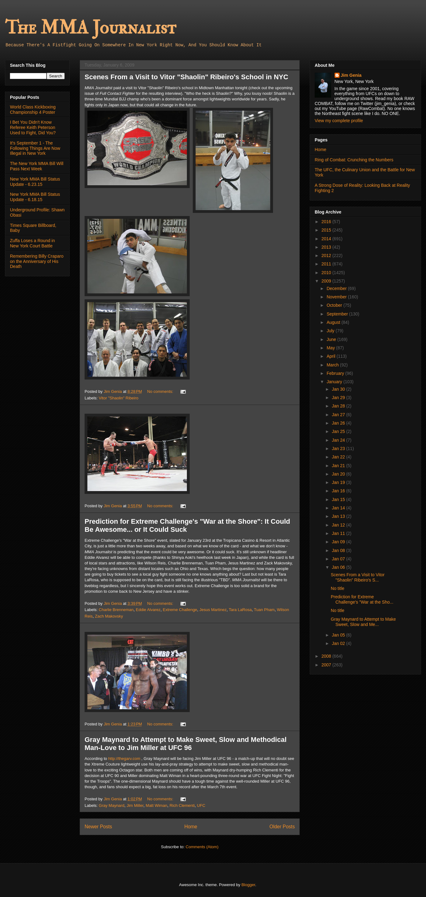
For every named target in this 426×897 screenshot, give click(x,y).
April (331, 356)
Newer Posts (98, 826)
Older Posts (282, 826)
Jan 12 (339, 524)
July (331, 330)
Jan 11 (339, 533)
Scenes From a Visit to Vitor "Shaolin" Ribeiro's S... (358, 577)
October (334, 305)
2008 (327, 656)
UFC (201, 805)
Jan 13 (339, 516)
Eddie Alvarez (148, 609)
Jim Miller (135, 805)
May (331, 347)
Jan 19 (339, 482)
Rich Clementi (182, 805)
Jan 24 (339, 440)
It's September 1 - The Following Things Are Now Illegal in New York (35, 148)
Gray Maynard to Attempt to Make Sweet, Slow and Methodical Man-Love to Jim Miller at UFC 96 (186, 744)
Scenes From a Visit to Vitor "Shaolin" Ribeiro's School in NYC (186, 77)
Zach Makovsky (109, 616)
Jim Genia (351, 75)
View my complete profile (339, 120)
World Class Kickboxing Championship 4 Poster (33, 109)
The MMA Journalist (90, 27)
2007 (327, 664)
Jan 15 (339, 499)
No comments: (160, 391)
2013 (327, 247)
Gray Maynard (111, 805)
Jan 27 (339, 414)
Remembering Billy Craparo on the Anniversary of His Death (36, 261)
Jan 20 (339, 474)
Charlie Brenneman (116, 609)
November (337, 296)
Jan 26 (339, 423)
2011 (327, 263)
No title (338, 588)
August (333, 322)
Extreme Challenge (180, 609)
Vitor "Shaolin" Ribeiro (119, 398)
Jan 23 (339, 448)
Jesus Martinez (212, 609)
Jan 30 (339, 389)
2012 (327, 255)
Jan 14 (339, 507)
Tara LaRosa (240, 609)
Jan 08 (339, 550)
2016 (327, 221)
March (333, 364)
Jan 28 (339, 405)
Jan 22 (339, 456)
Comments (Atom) (202, 846)
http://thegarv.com (124, 758)
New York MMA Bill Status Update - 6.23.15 (35, 182)
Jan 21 (339, 465)
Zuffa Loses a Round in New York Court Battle (32, 243)
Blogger (248, 884)
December (337, 288)
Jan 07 (339, 558)
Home (190, 826)
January (334, 381)
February (335, 373)
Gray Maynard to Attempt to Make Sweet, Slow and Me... (363, 622)
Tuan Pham (264, 609)
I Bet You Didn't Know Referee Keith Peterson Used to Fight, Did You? (33, 127)
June (331, 339)
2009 (327, 280)
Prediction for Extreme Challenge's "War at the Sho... (362, 599)
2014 (327, 238)
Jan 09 (339, 541)
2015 (327, 230)
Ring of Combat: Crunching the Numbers (354, 159)
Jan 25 (339, 431)
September (337, 313)
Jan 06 (339, 567)
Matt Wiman (156, 805)
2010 (327, 272)
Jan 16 (339, 490)
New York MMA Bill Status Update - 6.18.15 (35, 197)
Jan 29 (339, 397)
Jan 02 (339, 643)
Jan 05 (339, 634)
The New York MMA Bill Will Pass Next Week (36, 166)
